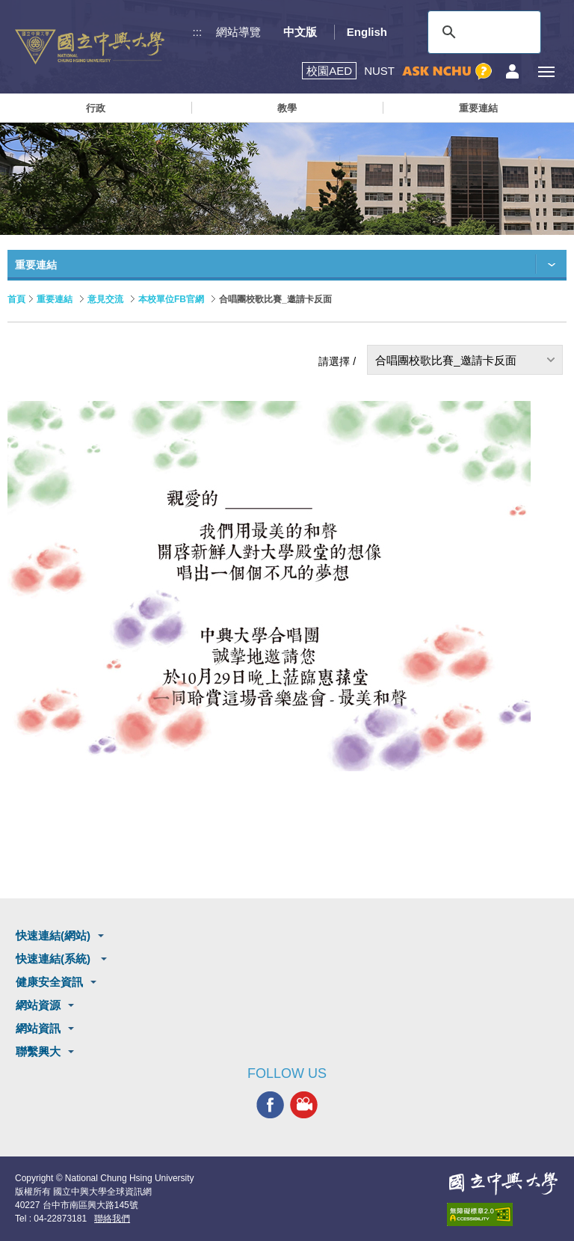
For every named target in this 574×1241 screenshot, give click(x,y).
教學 (287, 108)
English (367, 31)
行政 (95, 108)
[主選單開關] (546, 71)
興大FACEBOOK (270, 1105)
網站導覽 (238, 31)
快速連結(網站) (53, 935)
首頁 (16, 299)
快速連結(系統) (54, 958)
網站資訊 (38, 1028)
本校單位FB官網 (171, 299)
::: (198, 31)
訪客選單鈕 (512, 71)
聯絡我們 (112, 1218)
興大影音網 (304, 1105)
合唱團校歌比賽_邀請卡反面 (445, 360)
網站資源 (38, 1005)
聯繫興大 (38, 1051)
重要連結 (478, 108)
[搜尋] (482, 32)
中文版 (300, 31)
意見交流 (105, 299)
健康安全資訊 (49, 981)
